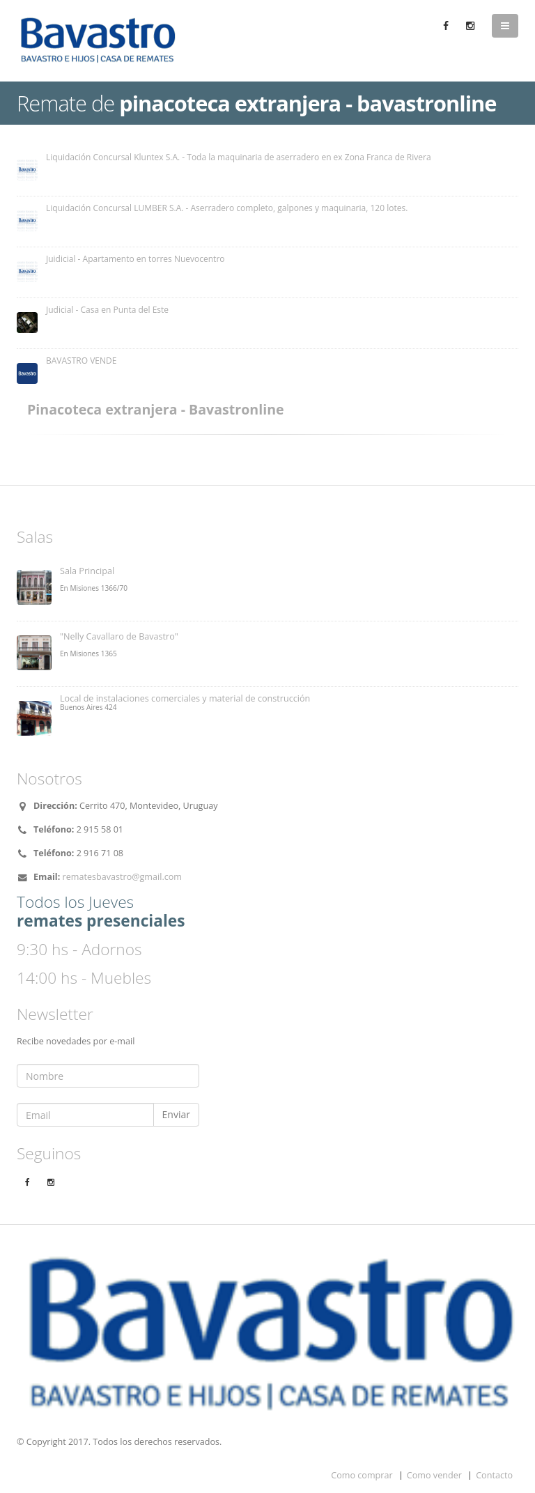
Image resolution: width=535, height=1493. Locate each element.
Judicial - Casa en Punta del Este (107, 310)
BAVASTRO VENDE (81, 360)
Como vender (434, 1475)
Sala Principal (87, 571)
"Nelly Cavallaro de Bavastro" (119, 636)
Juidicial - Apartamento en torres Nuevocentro (135, 259)
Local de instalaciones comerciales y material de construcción (185, 698)
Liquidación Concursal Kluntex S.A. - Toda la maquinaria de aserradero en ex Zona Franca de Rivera (238, 157)
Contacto (494, 1475)
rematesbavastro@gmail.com (122, 877)
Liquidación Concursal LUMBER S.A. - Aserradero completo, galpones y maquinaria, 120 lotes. (227, 208)
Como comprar (361, 1475)
